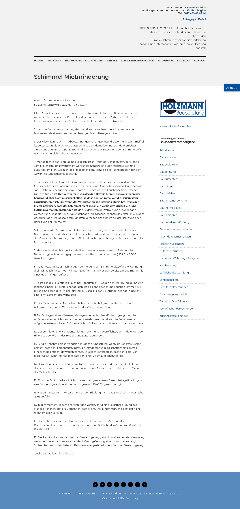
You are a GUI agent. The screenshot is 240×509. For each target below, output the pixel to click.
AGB (133, 493)
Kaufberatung (168, 265)
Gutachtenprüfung (171, 251)
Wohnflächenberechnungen (176, 308)
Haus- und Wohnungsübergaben (179, 258)
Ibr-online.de (66, 453)
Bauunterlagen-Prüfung (174, 222)
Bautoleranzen (168, 215)
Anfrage (231, 87)
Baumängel (166, 186)
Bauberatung (167, 171)
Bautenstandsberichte (173, 200)
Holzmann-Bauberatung (51, 13)
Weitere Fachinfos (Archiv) (175, 126)
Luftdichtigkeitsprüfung (174, 272)
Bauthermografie (170, 207)
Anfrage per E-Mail (194, 19)
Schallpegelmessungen (173, 287)
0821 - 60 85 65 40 (195, 13)
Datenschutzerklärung (151, 493)
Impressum (174, 493)
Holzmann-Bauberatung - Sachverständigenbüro (98, 493)
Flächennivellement (171, 243)
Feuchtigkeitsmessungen (175, 236)
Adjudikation (167, 150)
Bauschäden (167, 193)
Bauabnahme (167, 157)
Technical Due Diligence (174, 301)
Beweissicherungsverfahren (176, 229)
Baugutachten (168, 179)
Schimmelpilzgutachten (174, 294)
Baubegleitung (168, 164)
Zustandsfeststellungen (173, 315)
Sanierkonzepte (169, 279)
